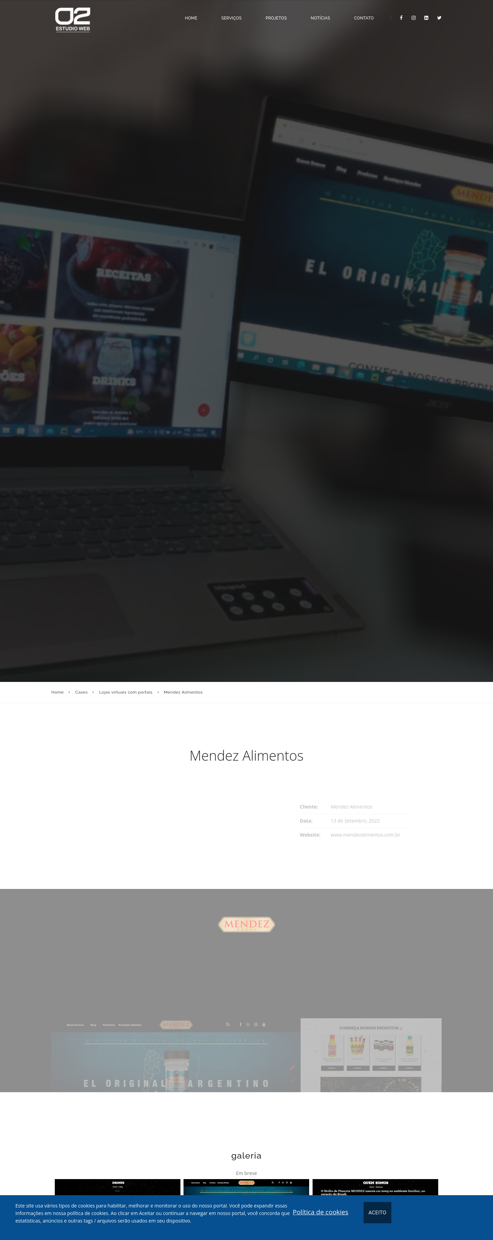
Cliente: (309, 806)
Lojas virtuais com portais (126, 692)
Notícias (318, 14)
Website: (310, 834)
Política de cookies (320, 1211)
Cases (81, 692)
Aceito (377, 1212)
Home (188, 14)
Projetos (273, 14)
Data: (306, 820)
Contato (361, 14)
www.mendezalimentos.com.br (365, 834)
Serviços (229, 14)
